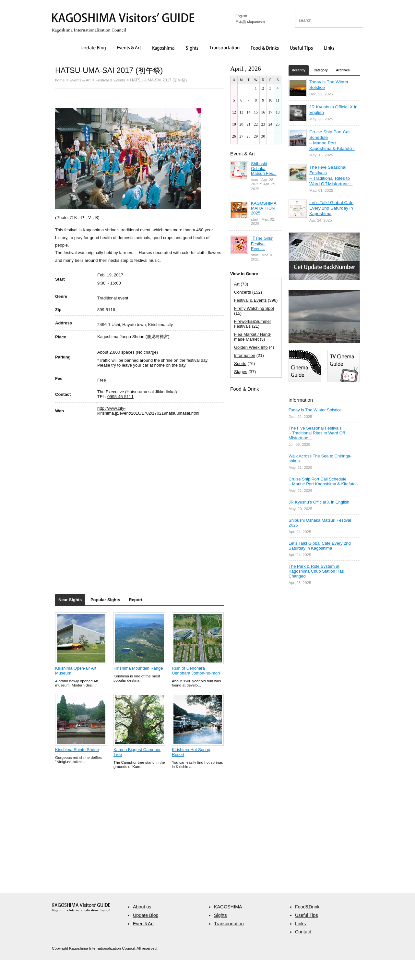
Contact (303, 931)
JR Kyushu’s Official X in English (319, 502)
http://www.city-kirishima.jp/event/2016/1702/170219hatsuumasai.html (148, 411)
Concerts (242, 292)
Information (244, 355)
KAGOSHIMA (228, 906)
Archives (343, 70)
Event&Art (143, 923)
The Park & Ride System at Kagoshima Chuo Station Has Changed (316, 571)
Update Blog (93, 48)
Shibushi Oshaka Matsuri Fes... (264, 168)
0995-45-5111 (120, 396)
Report (135, 599)
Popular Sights (105, 599)
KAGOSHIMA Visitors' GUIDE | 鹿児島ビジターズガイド (123, 19)
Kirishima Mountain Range (138, 668)
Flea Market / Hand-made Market (252, 337)
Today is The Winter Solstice (315, 409)
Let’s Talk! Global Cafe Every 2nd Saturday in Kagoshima (331, 208)
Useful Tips (301, 48)
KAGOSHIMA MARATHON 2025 (264, 208)
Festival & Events (110, 80)
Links (329, 48)
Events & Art (129, 48)
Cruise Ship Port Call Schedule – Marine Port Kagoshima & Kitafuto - (323, 481)
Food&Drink (307, 906)
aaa (81, 907)
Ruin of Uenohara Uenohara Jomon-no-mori (196, 670)
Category (320, 70)
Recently (298, 70)
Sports (240, 363)
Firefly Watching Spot (254, 308)
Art (237, 284)
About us (142, 906)
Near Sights (70, 599)
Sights (192, 48)
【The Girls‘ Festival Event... (262, 243)
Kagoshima (163, 48)
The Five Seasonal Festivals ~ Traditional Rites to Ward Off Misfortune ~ (317, 433)
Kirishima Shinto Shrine (77, 749)
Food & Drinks (265, 48)
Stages (240, 371)
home (60, 80)
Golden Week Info (251, 347)
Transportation (224, 48)
